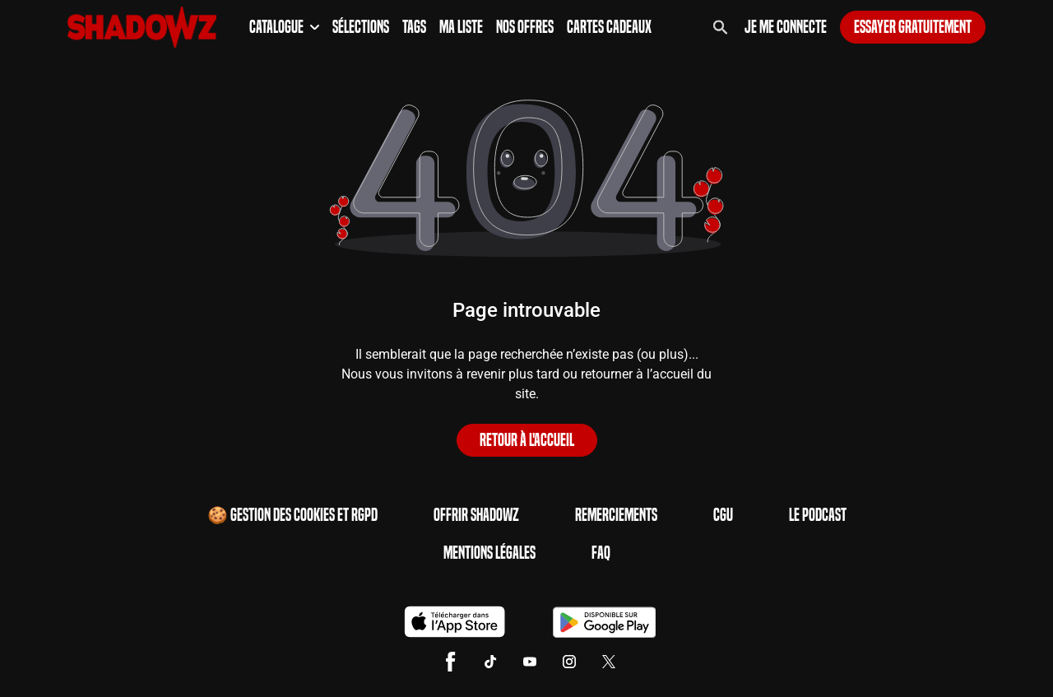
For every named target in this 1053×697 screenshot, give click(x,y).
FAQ (600, 553)
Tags (414, 27)
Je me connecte (786, 27)
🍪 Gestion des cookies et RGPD (292, 515)
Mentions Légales (489, 553)
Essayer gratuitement (913, 27)
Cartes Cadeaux (609, 27)
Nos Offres (525, 27)
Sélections (360, 27)
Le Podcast (818, 515)
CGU (723, 515)
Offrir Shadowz (476, 515)
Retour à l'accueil (527, 440)
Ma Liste (461, 27)
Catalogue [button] (284, 27)
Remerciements (616, 515)
